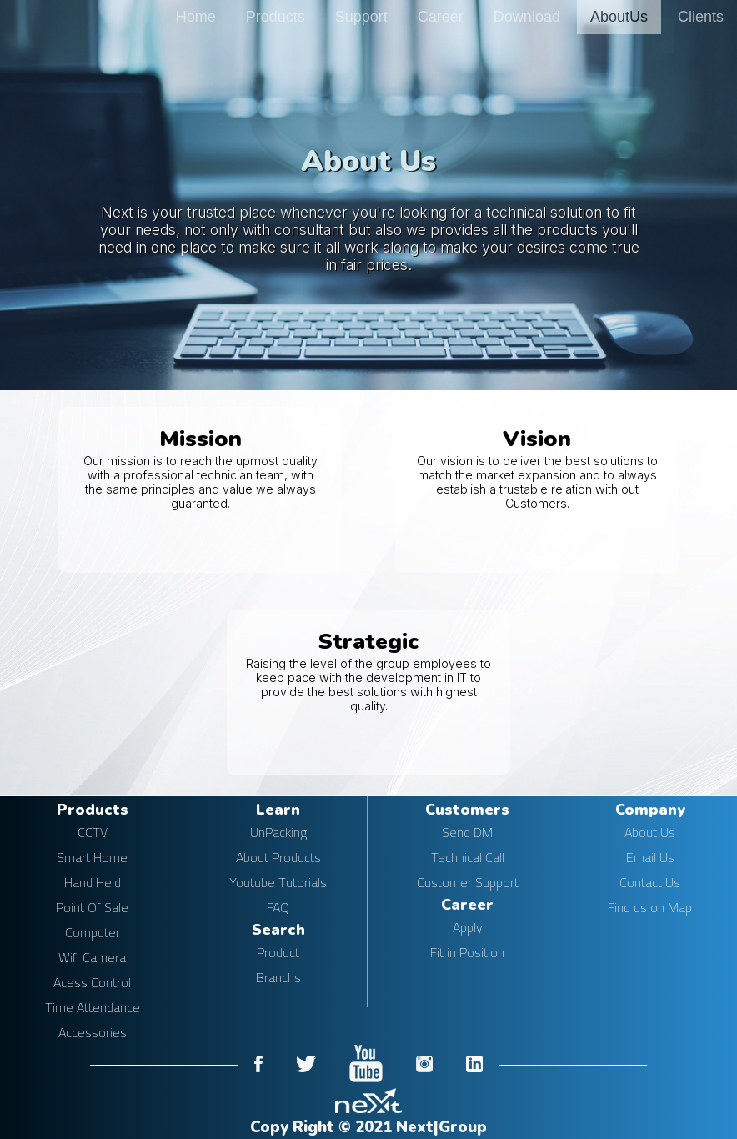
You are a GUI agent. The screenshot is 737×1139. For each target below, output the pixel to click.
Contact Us (649, 882)
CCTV (93, 832)
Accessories (92, 1032)
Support (361, 16)
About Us (649, 832)
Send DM (467, 832)
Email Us (650, 857)
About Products (278, 857)
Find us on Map (650, 907)
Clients (701, 16)
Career (441, 16)
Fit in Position (467, 952)
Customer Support (468, 882)
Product (278, 952)
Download (527, 16)
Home (196, 16)
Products (275, 16)
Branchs (278, 977)
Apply (468, 927)
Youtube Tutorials (278, 882)
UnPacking (278, 832)
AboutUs (619, 16)
